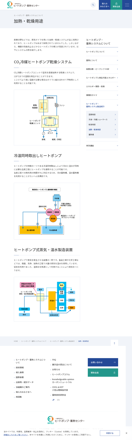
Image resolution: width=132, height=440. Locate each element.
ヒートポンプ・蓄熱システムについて (98, 41)
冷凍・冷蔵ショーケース (98, 119)
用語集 (19, 396)
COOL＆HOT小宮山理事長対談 (60, 388)
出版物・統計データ (25, 382)
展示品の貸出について (62, 364)
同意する (110, 433)
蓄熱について (91, 60)
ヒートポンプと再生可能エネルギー (101, 77)
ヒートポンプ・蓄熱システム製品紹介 (95, 105)
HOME (16, 341)
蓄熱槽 (91, 134)
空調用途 (92, 114)
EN (58, 400)
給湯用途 (92, 124)
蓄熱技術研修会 (59, 394)
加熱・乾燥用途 (95, 129)
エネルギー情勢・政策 (95, 86)
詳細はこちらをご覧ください (16, 434)
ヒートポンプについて (95, 51)
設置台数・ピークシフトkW (97, 69)
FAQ (54, 359)
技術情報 (20, 367)
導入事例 (20, 372)
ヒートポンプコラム (61, 374)
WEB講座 (90, 145)
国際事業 (20, 377)
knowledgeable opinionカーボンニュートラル (63, 381)
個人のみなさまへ (24, 391)
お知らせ (56, 369)
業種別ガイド (91, 95)
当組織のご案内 (23, 387)
